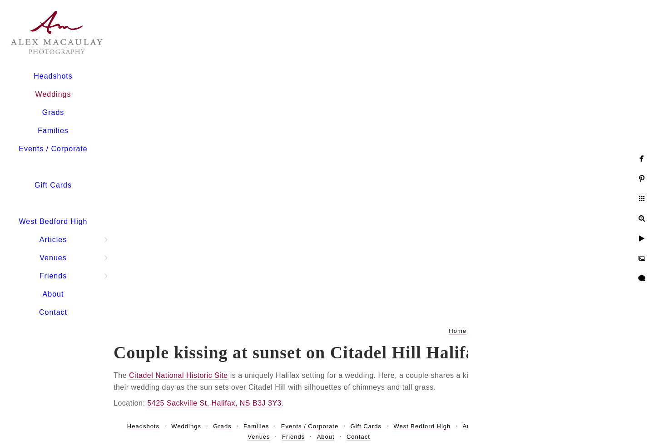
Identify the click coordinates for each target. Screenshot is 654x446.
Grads (53, 112)
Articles (53, 239)
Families (53, 130)
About (53, 294)
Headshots (53, 76)
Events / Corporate (53, 149)
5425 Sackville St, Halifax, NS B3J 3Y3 (214, 403)
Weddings (53, 94)
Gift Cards (53, 185)
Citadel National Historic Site (178, 375)
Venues (53, 258)
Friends (53, 276)
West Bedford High (53, 221)
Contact (53, 312)
